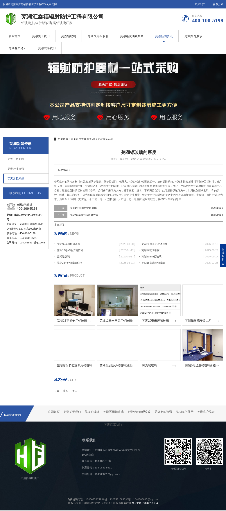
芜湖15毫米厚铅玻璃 (180, 263)
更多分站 (218, 4)
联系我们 (200, 4)
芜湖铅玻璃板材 (180, 250)
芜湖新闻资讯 (164, 36)
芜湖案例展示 (193, 36)
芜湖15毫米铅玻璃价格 (96, 250)
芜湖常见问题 (16, 178)
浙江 (74, 391)
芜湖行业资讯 (16, 168)
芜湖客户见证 (17, 48)
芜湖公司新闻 (16, 159)
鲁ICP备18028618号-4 (145, 503)
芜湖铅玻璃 (68, 36)
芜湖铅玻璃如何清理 (96, 244)
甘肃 (56, 391)
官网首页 (14, 36)
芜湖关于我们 (41, 36)
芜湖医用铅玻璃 (98, 36)
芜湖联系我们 (47, 48)
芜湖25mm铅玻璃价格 (96, 263)
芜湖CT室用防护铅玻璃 (83, 208)
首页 (73, 139)
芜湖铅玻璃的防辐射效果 (84, 214)
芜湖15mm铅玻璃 (180, 256)
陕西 (65, 391)
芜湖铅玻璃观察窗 (132, 36)
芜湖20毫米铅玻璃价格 (180, 244)
